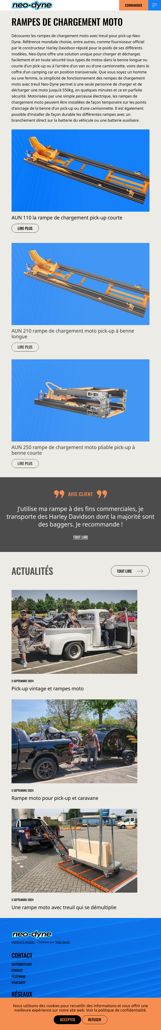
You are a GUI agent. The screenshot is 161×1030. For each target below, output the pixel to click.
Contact (17, 970)
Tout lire (80, 537)
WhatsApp (18, 982)
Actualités (32, 571)
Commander (133, 5)
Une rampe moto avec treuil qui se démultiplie (64, 907)
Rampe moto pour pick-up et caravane (55, 798)
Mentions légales (23, 942)
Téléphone (19, 976)
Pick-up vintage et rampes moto (48, 688)
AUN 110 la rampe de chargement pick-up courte (67, 217)
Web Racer (62, 942)
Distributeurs (22, 964)
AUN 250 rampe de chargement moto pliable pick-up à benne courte (73, 453)
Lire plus (25, 228)
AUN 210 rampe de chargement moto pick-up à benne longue (73, 337)
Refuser (94, 1019)
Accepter (67, 1019)
